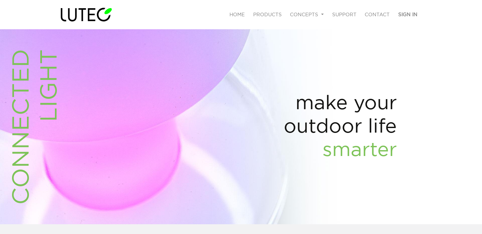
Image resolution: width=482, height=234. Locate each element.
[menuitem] (237, 14)
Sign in (407, 14)
